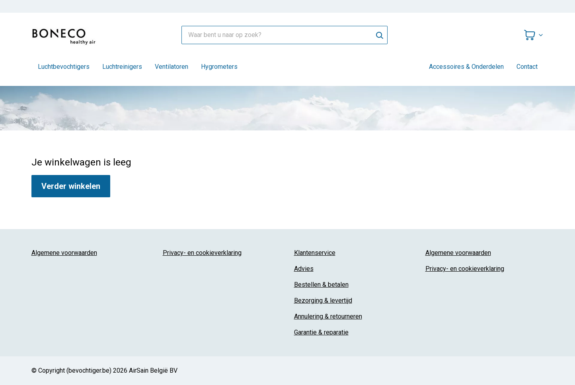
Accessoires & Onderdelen (466, 66)
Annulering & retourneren (328, 316)
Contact (527, 66)
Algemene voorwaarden (64, 253)
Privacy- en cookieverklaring (202, 253)
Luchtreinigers (122, 66)
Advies (304, 268)
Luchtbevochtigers (64, 66)
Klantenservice (314, 253)
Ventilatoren (171, 66)
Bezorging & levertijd (323, 300)
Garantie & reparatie (321, 332)
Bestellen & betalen (321, 284)
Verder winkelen (70, 186)
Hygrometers (219, 66)
